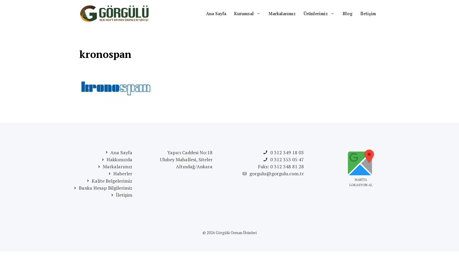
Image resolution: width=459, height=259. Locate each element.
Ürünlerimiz (321, 13)
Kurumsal (249, 13)
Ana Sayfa (216, 13)
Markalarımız (282, 13)
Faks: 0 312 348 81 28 (281, 166)
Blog (347, 13)
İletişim (368, 13)
